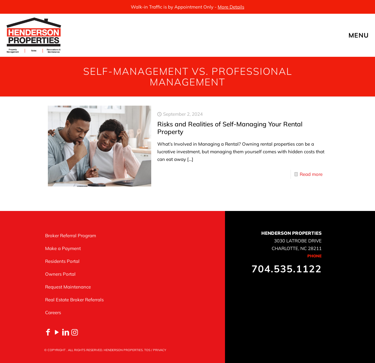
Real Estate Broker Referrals (74, 300)
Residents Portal (62, 261)
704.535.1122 (287, 269)
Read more (311, 174)
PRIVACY (159, 350)
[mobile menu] (365, 35)
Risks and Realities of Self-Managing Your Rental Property (229, 128)
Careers (53, 312)
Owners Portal (60, 274)
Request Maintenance (68, 287)
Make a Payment (63, 248)
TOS (147, 350)
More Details (231, 7)
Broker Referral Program (70, 235)
